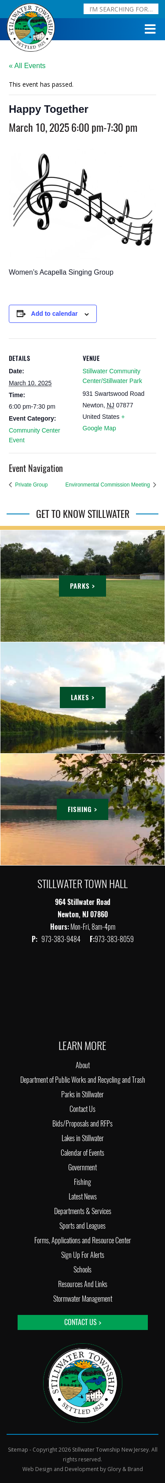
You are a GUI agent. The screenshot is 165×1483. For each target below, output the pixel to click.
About (83, 1065)
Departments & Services (82, 1211)
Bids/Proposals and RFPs (82, 1123)
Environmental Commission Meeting (108, 485)
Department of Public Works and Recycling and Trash (82, 1079)
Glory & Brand (125, 1469)
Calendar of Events (82, 1152)
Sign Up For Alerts (82, 1255)
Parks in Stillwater (82, 1094)
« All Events (27, 65)
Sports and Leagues (82, 1225)
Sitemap (18, 1449)
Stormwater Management (82, 1298)
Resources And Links (82, 1284)
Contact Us (82, 1109)
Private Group (31, 485)
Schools (82, 1269)
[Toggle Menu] (150, 29)
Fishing (82, 1182)
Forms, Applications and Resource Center (82, 1240)
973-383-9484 (61, 939)
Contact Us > (82, 1322)
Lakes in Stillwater (83, 1138)
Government (82, 1167)
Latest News (83, 1196)
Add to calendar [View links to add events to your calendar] (54, 313)
